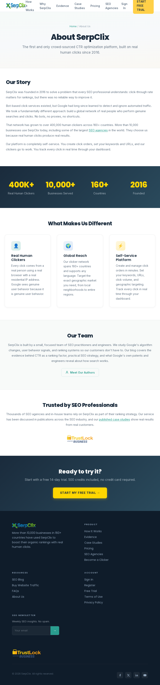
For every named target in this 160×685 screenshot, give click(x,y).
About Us (18, 597)
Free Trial (90, 591)
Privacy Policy (93, 602)
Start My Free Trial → (80, 493)
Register (89, 585)
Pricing (95, 5)
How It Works (93, 531)
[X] (128, 675)
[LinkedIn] (136, 675)
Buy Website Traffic (25, 585)
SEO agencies (98, 130)
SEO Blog (18, 580)
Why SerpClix (45, 6)
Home (73, 26)
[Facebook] (120, 675)
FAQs (15, 591)
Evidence (62, 5)
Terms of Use (93, 597)
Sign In (124, 6)
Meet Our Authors (80, 372)
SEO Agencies (111, 6)
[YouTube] (145, 675)
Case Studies (79, 6)
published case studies (114, 419)
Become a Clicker (96, 560)
